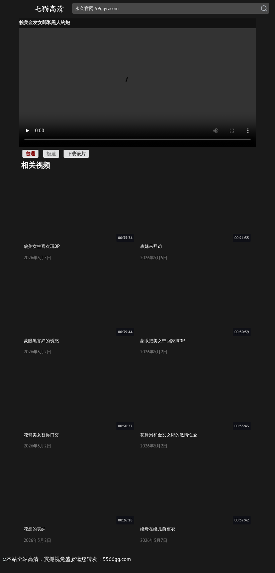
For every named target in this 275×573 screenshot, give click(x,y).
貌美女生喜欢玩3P (42, 246)
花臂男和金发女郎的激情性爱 (168, 434)
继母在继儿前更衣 (157, 528)
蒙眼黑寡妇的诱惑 (41, 340)
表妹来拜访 (151, 246)
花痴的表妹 (35, 528)
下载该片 (76, 153)
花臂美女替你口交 (41, 434)
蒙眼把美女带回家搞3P (162, 340)
